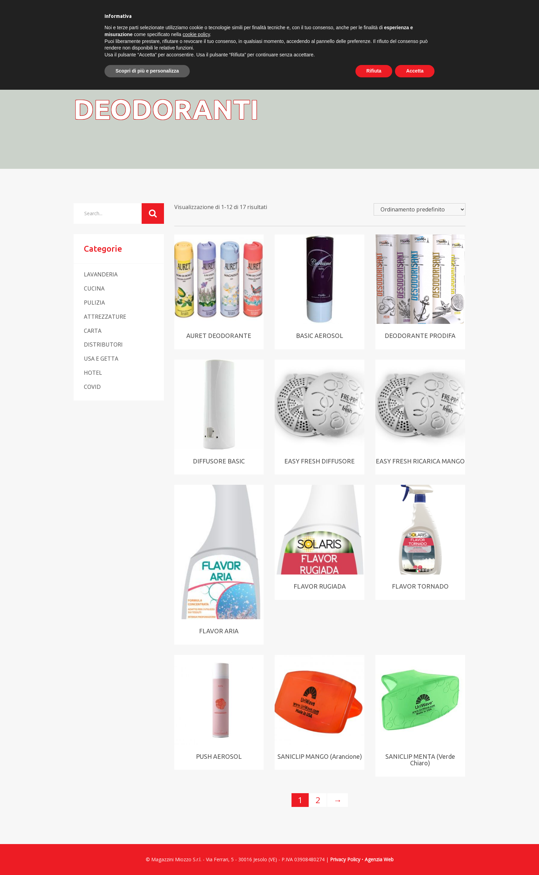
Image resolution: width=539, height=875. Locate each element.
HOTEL (93, 372)
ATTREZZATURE (105, 316)
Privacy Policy (345, 859)
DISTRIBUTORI (103, 344)
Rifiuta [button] (374, 71)
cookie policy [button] (196, 34)
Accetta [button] (415, 71)
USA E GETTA (101, 358)
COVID (92, 387)
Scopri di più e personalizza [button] (147, 71)
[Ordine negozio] (419, 209)
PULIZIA (94, 302)
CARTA (92, 331)
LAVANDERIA (101, 274)
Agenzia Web (379, 859)
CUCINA (94, 288)
